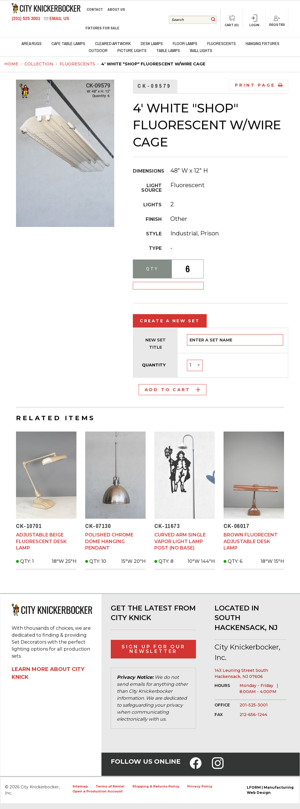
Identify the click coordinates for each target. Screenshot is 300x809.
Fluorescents (78, 64)
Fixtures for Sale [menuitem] (102, 28)
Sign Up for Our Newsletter (153, 649)
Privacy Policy (199, 786)
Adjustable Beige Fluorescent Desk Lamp (41, 541)
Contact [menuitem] (95, 9)
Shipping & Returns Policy (155, 786)
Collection (39, 64)
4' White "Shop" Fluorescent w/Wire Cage (153, 64)
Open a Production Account (97, 791)
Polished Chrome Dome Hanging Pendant (109, 541)
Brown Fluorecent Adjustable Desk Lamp (251, 541)
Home (11, 64)
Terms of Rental (110, 786)
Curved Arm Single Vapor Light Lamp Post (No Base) (180, 541)
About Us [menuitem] (116, 9)
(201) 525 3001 (26, 18)
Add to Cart (172, 389)
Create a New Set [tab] (170, 320)
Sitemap (80, 786)
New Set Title (155, 343)
